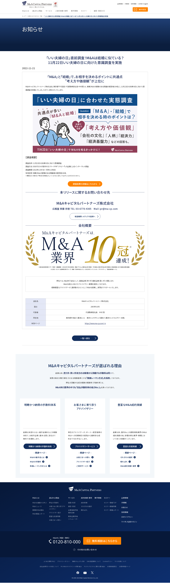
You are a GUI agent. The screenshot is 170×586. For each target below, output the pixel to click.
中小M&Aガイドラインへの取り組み (71, 570)
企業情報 (120, 3)
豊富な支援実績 (54, 519)
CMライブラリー (127, 520)
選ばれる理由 (37, 11)
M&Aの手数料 (35, 465)
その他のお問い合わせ (87, 553)
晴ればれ (124, 465)
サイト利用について (120, 565)
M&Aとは (25, 11)
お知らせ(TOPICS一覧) (35, 16)
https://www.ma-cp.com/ (94, 323)
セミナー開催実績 (110, 510)
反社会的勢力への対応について (49, 570)
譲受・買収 (71, 510)
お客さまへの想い (83, 460)
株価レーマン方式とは (38, 469)
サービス (49, 11)
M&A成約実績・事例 (128, 469)
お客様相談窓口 (112, 570)
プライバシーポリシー (63, 565)
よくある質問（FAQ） (49, 565)
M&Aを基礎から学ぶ (39, 506)
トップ (24, 16)
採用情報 (133, 3)
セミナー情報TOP (110, 506)
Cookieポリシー (108, 565)
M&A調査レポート (38, 517)
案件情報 (74, 11)
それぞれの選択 (126, 460)
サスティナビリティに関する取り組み (94, 570)
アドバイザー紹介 (83, 465)
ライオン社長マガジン (129, 525)
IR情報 (127, 3)
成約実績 (84, 506)
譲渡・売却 (71, 506)
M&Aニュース (37, 510)
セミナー (84, 11)
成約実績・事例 (86, 501)
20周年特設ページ (124, 570)
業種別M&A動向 (38, 513)
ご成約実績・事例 (61, 11)
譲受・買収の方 (99, 11)
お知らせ (124, 510)
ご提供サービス (82, 469)
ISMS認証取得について (94, 565)
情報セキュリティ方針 (78, 565)
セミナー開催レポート (111, 513)
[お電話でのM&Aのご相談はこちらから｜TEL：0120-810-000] (65, 544)
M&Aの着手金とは (37, 460)
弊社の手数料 (54, 506)
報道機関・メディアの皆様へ (85, 216)
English (145, 3)
